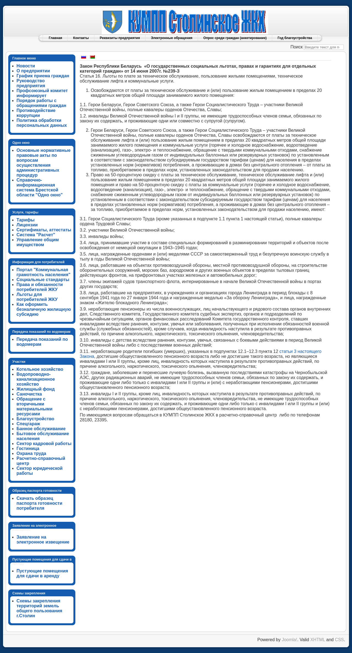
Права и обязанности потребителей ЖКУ (39, 287)
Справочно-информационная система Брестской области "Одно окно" (39, 187)
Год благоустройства (295, 38)
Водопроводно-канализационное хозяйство (35, 379)
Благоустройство (35, 418)
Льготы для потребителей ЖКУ (37, 297)
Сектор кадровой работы (44, 443)
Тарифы (25, 220)
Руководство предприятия (30, 83)
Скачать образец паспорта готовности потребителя (39, 503)
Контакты (81, 38)
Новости (25, 66)
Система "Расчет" (35, 234)
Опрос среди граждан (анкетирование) (235, 38)
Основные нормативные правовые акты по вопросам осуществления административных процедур (43, 162)
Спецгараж (28, 423)
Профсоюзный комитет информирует (42, 93)
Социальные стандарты (42, 279)
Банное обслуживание (40, 428)
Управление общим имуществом (37, 242)
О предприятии (33, 70)
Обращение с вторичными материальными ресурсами (34, 406)
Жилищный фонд (35, 389)
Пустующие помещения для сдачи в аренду (42, 573)
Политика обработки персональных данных (41, 123)
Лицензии (27, 225)
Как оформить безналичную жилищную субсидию (43, 309)
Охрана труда (31, 453)
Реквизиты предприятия (120, 38)
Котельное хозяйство (39, 369)
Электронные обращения (172, 38)
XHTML (317, 639)
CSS (339, 639)
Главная (55, 38)
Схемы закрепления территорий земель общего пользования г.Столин (39, 608)
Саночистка (29, 394)
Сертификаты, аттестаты (43, 229)
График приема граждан (42, 75)
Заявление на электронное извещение (42, 539)
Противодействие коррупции (36, 113)
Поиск (296, 47)
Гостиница (27, 448)
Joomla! (289, 639)
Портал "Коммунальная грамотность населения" (43, 272)
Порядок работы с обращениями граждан (41, 103)
